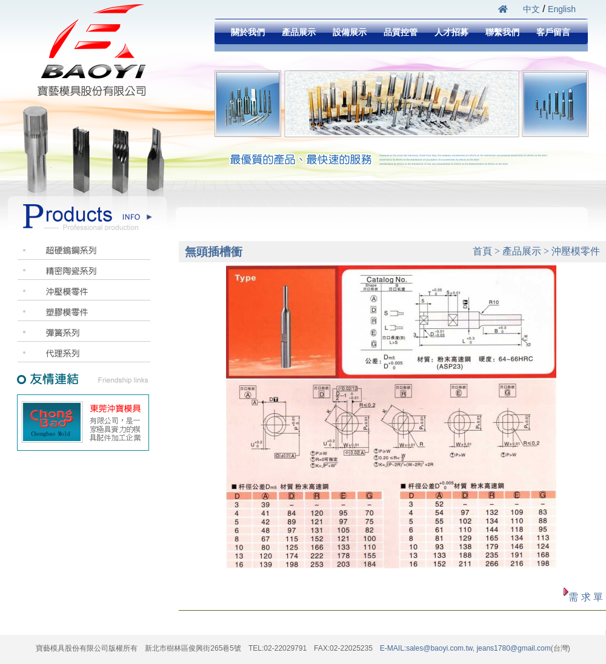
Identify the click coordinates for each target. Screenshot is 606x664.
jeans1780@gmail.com (512, 648)
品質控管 (401, 32)
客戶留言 (553, 32)
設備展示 (350, 32)
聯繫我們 (502, 32)
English (562, 9)
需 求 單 (585, 597)
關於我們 (248, 32)
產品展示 (299, 32)
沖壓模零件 (575, 251)
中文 (531, 9)
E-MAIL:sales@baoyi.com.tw (426, 648)
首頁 (482, 251)
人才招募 (451, 32)
